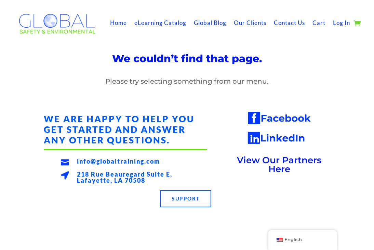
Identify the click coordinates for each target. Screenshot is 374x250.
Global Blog (210, 22)
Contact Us (289, 22)
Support (186, 199)
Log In (341, 22)
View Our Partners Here (279, 165)
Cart (318, 22)
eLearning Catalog (160, 22)
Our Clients (250, 22)
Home (118, 22)
